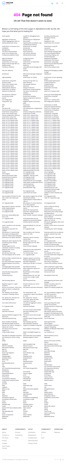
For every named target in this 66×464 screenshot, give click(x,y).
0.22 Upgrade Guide (50, 196)
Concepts (47, 39)
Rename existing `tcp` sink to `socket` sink (31, 284)
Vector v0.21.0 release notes (52, 134)
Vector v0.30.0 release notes (31, 148)
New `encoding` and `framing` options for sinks (31, 233)
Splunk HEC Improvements (30, 210)
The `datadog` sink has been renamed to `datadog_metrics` (10, 293)
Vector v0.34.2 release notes (31, 153)
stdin (24, 409)
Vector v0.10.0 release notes (10, 120)
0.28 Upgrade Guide (50, 186)
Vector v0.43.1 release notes (52, 161)
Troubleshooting (49, 84)
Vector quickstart (28, 51)
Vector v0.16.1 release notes (31, 127)
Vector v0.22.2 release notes (31, 137)
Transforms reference (8, 67)
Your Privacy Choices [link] (6, 447)
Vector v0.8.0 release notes (9, 113)
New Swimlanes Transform (30, 323)
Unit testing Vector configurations (32, 108)
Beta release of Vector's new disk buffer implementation (11, 207)
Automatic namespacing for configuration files (31, 212)
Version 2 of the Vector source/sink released (54, 226)
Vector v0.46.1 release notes (10, 165)
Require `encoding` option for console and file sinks (52, 284)
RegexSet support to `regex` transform (10, 284)
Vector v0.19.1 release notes (10, 132)
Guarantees (26, 105)
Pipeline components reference (32, 98)
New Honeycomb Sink (29, 280)
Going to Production (29, 87)
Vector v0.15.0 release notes (10, 125)
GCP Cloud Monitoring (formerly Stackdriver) (11, 369)
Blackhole (47, 353)
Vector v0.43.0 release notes (31, 161)
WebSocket (5, 416)
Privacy (4, 441)
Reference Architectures (9, 91)
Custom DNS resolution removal (53, 263)
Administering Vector (8, 86)
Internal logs (26, 380)
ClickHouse (5, 354)
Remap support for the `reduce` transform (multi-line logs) (53, 243)
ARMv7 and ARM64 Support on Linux (31, 333)
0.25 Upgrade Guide (28, 191)
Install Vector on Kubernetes (31, 62)
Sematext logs (6, 404)
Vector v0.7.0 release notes (51, 91)
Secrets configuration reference (11, 115)
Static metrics (27, 408)
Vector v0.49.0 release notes (10, 167)
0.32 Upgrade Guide (50, 182)
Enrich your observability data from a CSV (10, 216)
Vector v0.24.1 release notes (10, 141)
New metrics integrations (51, 261)
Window (4, 418)
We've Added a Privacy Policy (31, 328)
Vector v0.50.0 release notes (31, 167)
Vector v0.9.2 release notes (51, 118)
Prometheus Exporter (8, 397)
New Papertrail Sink (49, 322)
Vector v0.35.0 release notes (52, 153)
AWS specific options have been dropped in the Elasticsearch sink (53, 312)
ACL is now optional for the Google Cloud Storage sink (54, 269)
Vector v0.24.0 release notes (52, 139)
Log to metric (48, 385)
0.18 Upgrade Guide (7, 211)
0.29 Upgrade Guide (7, 186)
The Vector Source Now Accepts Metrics (32, 315)
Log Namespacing (28, 184)
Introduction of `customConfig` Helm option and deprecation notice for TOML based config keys (11, 234)
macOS (4, 98)
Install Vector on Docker (30, 46)
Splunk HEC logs (27, 406)
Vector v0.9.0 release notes (9, 118)
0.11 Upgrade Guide (28, 254)
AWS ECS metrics (28, 346)
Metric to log (5, 389)
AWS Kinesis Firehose (8, 347)
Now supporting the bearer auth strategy (53, 281)
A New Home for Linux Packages (32, 180)
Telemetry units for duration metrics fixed (31, 238)
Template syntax (48, 112)
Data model (26, 41)
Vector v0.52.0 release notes (31, 168)
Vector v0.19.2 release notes (31, 132)
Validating (26, 100)
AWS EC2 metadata (7, 346)
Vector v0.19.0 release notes (52, 131)
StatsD (46, 408)
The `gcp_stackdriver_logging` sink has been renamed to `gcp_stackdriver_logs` (54, 294)
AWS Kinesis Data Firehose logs (53, 346)
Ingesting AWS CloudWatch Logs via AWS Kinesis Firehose (32, 43)
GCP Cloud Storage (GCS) (30, 368)
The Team (5, 438)
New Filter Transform (8, 311)
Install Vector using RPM (51, 113)
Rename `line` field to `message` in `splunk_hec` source (11, 326)
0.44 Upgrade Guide (50, 175)
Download (58, 429)
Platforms (26, 65)
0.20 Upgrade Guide (50, 203)
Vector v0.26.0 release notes (52, 143)
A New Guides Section (8, 332)
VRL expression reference (9, 94)
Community (46, 429)
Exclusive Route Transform (9, 177)
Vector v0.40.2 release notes (10, 160)
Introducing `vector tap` (29, 241)
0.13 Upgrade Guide (7, 306)
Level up (25, 70)
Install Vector (27, 60)
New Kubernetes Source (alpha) (32, 335)
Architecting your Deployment (31, 39)
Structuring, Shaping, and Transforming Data (51, 55)
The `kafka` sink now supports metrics (52, 250)
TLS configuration (7, 100)
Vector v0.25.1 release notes (10, 143)
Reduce (4, 402)
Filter (3, 366)
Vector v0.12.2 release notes (52, 122)
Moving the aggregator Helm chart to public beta (54, 222)
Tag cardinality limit (7, 411)
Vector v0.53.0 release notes (52, 168)
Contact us (5, 435)
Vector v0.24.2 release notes (31, 141)
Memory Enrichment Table (9, 175)
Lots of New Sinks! (49, 318)
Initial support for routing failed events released (53, 216)
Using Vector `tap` (7, 101)
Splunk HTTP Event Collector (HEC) (11, 408)
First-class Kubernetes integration (11, 261)
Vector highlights (49, 172)
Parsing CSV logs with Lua (30, 81)
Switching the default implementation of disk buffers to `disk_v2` (32, 199)
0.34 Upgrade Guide (7, 180)
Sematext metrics (28, 404)
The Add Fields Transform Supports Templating (51, 326)
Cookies (4, 443)
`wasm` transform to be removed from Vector (11, 226)
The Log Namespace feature (52, 53)
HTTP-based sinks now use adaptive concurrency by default (32, 219)
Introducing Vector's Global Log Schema (53, 307)
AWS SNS (25, 349)
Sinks (16, 438)
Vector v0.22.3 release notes (52, 137)
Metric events (27, 63)
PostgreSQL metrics (49, 396)
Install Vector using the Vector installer (10, 381)
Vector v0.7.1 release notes (51, 100)
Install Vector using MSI (51, 96)
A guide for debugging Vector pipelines (31, 37)
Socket (46, 404)
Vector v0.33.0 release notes (10, 151)
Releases (57, 432)
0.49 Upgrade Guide (28, 174)
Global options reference (9, 87)
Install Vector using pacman (10, 112)
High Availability (6, 77)
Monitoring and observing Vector (53, 63)
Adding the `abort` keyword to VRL (11, 241)
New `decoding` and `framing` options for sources (52, 219)
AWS (3, 105)
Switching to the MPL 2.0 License (32, 263)
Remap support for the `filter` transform (31, 243)
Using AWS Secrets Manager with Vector (32, 68)
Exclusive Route (27, 363)
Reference (47, 89)
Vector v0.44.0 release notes (10, 163)
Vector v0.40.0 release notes (31, 158)
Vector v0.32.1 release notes (31, 149)
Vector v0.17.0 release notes (52, 127)
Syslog (46, 409)
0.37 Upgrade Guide (28, 186)
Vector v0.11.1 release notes (52, 120)
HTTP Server (5, 377)
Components (20, 429)
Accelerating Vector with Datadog (53, 246)
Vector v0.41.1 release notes (52, 160)
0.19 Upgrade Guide (7, 210)
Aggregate (47, 337)
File (3, 365)
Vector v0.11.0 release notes (31, 120)
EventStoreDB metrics (8, 363)
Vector (4, 172)
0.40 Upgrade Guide (28, 177)
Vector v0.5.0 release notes (51, 67)
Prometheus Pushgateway (30, 397)
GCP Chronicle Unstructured (52, 366)
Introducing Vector (7, 275)
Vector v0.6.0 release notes (9, 84)
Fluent (25, 366)
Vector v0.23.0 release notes (10, 139)
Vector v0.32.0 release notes (10, 149)
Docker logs (47, 359)
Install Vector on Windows (51, 117)
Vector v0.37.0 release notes (10, 156)
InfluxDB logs (27, 378)
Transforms (18, 435)
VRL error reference (7, 70)
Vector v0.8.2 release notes (30, 117)
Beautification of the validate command (31, 272)
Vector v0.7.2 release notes (51, 108)
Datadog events (27, 356)
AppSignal (5, 344)
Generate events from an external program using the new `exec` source (53, 234)
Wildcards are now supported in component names (32, 250)
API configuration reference (52, 101)
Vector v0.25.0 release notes (52, 141)
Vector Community (49, 413)
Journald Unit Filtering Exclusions (11, 268)
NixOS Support (48, 323)
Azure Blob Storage (49, 351)
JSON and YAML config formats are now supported (11, 259)
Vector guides (6, 36)
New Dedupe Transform (51, 310)
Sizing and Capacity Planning (52, 106)
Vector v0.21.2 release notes (31, 136)
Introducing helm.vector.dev (31, 222)
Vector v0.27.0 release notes (10, 144)
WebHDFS (47, 415)
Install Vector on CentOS (30, 77)
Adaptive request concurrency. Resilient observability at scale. (31, 259)
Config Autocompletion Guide (10, 55)
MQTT (3, 390)
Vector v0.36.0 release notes (31, 155)
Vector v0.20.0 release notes (10, 134)
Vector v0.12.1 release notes (31, 122)
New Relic (26, 392)
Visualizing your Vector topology (53, 229)
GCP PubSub (5, 372)
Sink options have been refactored (32, 287)
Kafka (24, 384)
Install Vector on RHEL (29, 113)
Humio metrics (48, 377)
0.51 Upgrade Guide (28, 172)
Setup (30, 429)
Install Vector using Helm (9, 81)
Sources (17, 432)
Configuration (32, 438)
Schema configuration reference (32, 112)
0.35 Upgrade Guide (50, 179)
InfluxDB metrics (49, 378)
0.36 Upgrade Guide (28, 179)
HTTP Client (47, 375)
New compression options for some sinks (31, 269)
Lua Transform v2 (49, 332)
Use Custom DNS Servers (9, 303)
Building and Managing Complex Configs (53, 71)
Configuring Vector (28, 58)
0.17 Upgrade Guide (7, 218)
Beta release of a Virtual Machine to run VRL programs (32, 204)
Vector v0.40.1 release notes (52, 158)
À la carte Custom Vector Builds (32, 310)
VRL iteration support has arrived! (32, 196)
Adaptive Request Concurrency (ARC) (10, 264)
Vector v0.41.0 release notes (31, 160)
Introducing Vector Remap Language (9, 243)
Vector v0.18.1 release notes (31, 131)
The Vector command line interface (30, 92)
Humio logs (26, 377)
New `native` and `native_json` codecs (10, 198)
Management (6, 50)
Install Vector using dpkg (51, 62)
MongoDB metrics (49, 389)
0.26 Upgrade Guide (7, 191)
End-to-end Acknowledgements (11, 110)
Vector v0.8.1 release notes (30, 115)
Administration (33, 441)
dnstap (25, 359)
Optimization (26, 106)
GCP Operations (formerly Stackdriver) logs (51, 369)
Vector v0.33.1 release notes (31, 151)
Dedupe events (48, 358)
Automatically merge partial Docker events (10, 272)
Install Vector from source (51, 60)
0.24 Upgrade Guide (50, 191)
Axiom (25, 351)
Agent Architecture (7, 58)
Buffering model (48, 86)
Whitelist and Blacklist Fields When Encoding (54, 329)
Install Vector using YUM (9, 117)
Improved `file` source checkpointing (8, 250)
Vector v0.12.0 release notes (10, 122)
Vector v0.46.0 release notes (52, 163)
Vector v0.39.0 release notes (10, 158)
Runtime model (6, 82)
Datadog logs (48, 356)
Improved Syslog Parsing (9, 318)
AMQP (4, 341)
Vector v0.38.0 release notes (52, 156)
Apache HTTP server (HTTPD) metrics (52, 341)
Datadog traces (27, 358)
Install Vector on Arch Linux (9, 62)
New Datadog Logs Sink (29, 322)
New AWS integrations (29, 261)
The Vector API (6, 108)
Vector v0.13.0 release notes (10, 124)
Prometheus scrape (28, 399)
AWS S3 (46, 347)
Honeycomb (47, 373)
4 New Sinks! (5, 310)
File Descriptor (48, 365)
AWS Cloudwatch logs (29, 344)
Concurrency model (7, 96)
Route (24, 402)
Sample (46, 402)
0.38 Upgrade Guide (7, 179)
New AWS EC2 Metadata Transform (12, 335)
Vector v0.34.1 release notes (10, 153)
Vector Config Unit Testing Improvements (51, 207)
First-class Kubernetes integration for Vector (53, 255)
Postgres (25, 396)
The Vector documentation (9, 51)
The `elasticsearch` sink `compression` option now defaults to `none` (33, 294)
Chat (42, 438)
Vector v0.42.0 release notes (10, 161)
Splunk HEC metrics (49, 406)
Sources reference (49, 50)
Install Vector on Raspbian (51, 110)
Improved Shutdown (29, 306)
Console (25, 354)
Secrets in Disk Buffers (50, 180)
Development (27, 94)
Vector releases (27, 415)
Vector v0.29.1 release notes (10, 148)
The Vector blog (48, 170)
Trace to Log (47, 411)
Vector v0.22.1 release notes (10, 137)
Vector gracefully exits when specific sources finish (52, 303)
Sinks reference (27, 82)
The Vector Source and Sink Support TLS (9, 329)
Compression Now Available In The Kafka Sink (54, 315)
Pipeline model (6, 65)
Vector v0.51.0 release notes (52, 167)
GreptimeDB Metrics (7, 373)
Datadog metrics (6, 358)
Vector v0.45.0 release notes (31, 163)
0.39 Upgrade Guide (50, 177)
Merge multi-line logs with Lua (10, 63)
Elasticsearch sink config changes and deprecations (53, 212)
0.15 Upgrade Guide (28, 229)
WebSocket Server (49, 416)
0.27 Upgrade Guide (7, 187)
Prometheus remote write (51, 397)
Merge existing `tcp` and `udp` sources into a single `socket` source (31, 277)
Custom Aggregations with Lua (10, 41)
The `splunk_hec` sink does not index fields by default (10, 298)
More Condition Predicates (9, 322)
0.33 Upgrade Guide (7, 182)
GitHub (43, 432)
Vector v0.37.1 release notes (31, 156)
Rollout (46, 98)
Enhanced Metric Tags (29, 187)
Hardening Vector (7, 60)
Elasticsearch (48, 361)
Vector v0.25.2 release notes (31, 143)
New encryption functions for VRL (11, 196)
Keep (3, 385)
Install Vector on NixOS (50, 105)
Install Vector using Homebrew (31, 89)
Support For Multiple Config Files (32, 325)
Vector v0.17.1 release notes (10, 129)
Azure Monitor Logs (28, 353)
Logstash (4, 387)
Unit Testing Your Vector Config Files (11, 338)
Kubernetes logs (27, 385)
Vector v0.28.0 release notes (52, 144)
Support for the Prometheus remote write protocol (52, 259)
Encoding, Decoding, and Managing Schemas (51, 37)
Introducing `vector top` (8, 253)
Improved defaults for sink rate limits (32, 226)
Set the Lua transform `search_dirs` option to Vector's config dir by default (12, 289)
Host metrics (5, 375)
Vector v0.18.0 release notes (10, 131)
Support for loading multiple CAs (53, 287)
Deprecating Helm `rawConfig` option (52, 238)
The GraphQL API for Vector (52, 253)
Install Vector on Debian (9, 89)
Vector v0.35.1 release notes (10, 155)
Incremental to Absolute (9, 378)
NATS (45, 390)
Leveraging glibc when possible (11, 267)
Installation (5, 48)
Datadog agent (6, 356)
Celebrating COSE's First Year (31, 170)
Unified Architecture (50, 82)
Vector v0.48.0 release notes (52, 165)
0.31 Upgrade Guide (7, 184)
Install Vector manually (50, 87)
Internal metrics (48, 380)
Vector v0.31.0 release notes (52, 148)
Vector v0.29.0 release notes (52, 146)
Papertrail (5, 396)
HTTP (24, 375)
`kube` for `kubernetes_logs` (52, 198)
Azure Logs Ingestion (8, 353)
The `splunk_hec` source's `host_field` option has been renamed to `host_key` (31, 299)
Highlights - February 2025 (30, 175)
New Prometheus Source (51, 335)
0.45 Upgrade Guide (50, 174)
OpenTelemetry (27, 394)
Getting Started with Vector (9, 43)
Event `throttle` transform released (33, 215)
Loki (24, 387)
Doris (3, 361)
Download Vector (28, 361)
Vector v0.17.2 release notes (31, 129)
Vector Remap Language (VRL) (52, 51)
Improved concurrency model (52, 210)
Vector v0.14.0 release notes (52, 124)
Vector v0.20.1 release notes (31, 134)
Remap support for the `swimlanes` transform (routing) (11, 247)
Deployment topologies (50, 58)
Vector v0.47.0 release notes (31, 165)
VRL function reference (29, 53)
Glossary (25, 110)
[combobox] (57, 3)
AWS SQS (46, 349)
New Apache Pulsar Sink (51, 275)
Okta (3, 394)
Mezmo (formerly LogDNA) (30, 389)
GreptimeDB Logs (49, 372)
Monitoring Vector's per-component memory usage (52, 188)
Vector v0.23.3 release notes (31, 139)
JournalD (4, 384)
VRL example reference (29, 84)
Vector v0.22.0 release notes (52, 136)
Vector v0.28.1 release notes (10, 146)
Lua (45, 387)
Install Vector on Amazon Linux (11, 46)
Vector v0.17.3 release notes (52, 129)
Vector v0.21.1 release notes (10, 136)
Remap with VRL (27, 50)
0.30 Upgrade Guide (50, 184)
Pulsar (46, 399)
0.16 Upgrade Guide (7, 222)
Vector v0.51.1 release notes (10, 168)
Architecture (5, 74)
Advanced (26, 86)
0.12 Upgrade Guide (50, 241)
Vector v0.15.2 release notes (52, 125)
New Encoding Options (8, 280)
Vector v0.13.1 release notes (31, 124)
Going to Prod (32, 443)
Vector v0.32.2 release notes (52, 149)
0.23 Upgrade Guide (7, 192)
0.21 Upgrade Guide (7, 203)
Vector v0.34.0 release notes (52, 151)
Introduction (26, 48)
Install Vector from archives (52, 43)
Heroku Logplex (27, 373)
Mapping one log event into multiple (10, 229)
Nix (3, 106)
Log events (47, 48)
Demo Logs (5, 359)
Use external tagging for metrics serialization (32, 303)
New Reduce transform (29, 267)
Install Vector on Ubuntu (51, 115)
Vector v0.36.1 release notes (52, 155)
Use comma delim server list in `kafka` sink (53, 298)
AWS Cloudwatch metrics (51, 344)
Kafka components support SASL (53, 267)
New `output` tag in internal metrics (31, 207)
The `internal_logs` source (30, 253)
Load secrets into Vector (30, 192)
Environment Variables (29, 96)
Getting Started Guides (29, 55)
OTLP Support (6, 174)
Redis (24, 401)
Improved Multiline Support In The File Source (11, 315)
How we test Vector (49, 272)
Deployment (47, 74)
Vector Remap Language (30, 246)
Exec (45, 363)
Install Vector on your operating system (53, 78)
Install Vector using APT (51, 46)
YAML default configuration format (33, 182)
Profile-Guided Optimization (52, 81)
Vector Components (7, 415)
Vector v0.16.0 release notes (10, 127)
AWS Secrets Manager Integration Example (32, 74)
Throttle (25, 411)
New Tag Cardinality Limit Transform (30, 312)
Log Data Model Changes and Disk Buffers (32, 319)
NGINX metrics (48, 392)
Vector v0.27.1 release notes (31, 144)
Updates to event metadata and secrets (53, 193)
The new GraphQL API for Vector (11, 254)
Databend (47, 354)
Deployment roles (49, 41)
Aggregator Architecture (9, 39)
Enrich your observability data (52, 94)
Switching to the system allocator (11, 237)
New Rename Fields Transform (10, 323)
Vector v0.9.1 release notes (30, 118)
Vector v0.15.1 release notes (31, 125)
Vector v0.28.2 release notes (31, 146)
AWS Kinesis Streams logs (30, 347)
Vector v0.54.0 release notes (10, 170)
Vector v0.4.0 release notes (9, 53)
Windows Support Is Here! (30, 337)
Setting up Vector (49, 65)
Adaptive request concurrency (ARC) (31, 102)
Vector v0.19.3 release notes (52, 132)
